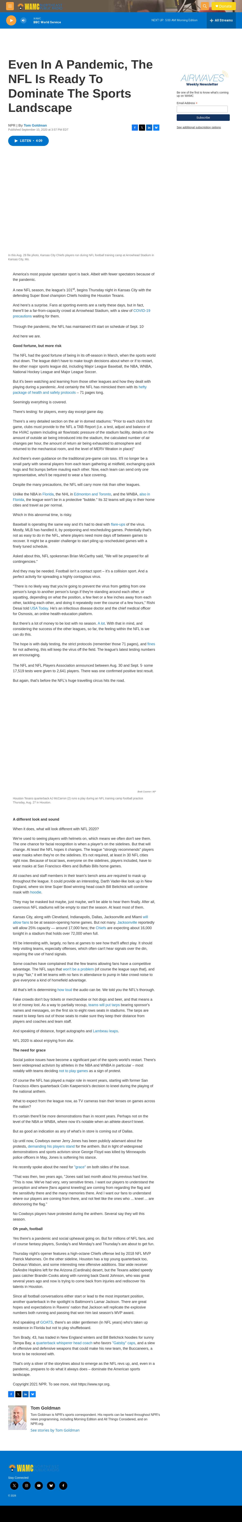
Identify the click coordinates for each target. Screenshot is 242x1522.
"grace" (80, 1167)
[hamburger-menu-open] (10, 6)
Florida (48, 494)
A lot (101, 623)
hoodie (35, 892)
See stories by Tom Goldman (55, 1430)
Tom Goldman (35, 125)
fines (150, 644)
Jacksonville (127, 922)
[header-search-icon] (205, 6)
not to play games (73, 1071)
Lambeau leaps (105, 1031)
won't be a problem (78, 969)
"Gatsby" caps (123, 1343)
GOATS (46, 1322)
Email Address (187, 103)
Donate (225, 6)
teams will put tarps (104, 1005)
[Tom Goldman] (17, 1417)
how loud (65, 990)
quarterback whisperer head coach (64, 1343)
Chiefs (101, 928)
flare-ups (118, 524)
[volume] (23, 20)
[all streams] (221, 20)
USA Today (39, 608)
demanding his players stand (51, 1146)
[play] (11, 20)
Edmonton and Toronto (92, 494)
